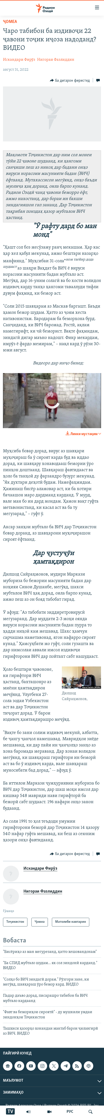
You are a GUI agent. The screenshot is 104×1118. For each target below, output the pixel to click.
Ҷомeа (10, 21)
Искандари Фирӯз (19, 60)
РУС (70, 1112)
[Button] (70, 80)
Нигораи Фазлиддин (55, 60)
